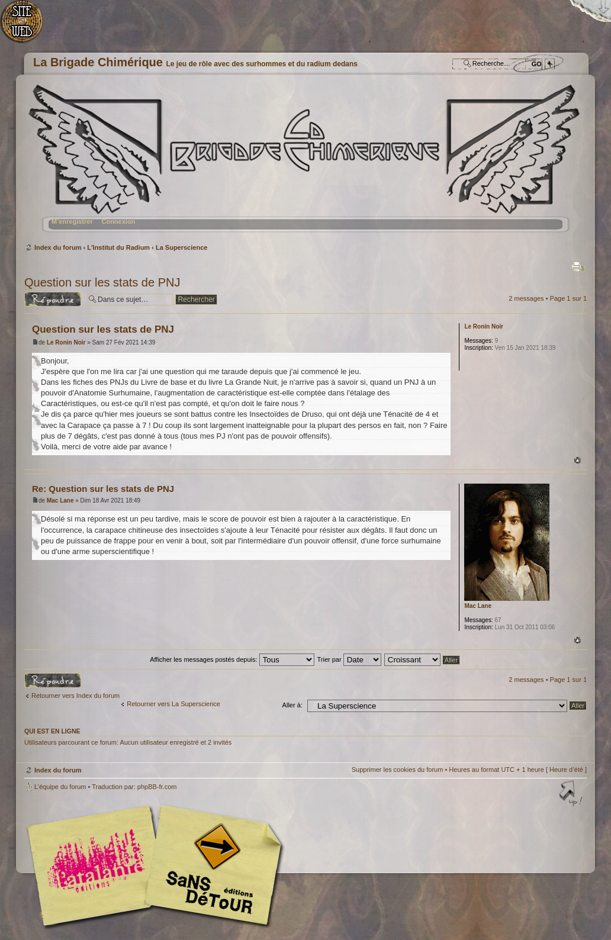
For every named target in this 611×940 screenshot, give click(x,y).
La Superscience (181, 247)
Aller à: (292, 705)
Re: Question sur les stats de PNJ (103, 489)
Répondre (52, 299)
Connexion (118, 221)
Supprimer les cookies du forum (397, 769)
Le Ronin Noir (66, 342)
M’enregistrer (72, 221)
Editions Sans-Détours (210, 867)
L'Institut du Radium (118, 247)
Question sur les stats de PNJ (102, 282)
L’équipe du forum (60, 786)
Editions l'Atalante (157, 865)
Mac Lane (60, 500)
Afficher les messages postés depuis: (232, 659)
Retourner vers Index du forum (75, 695)
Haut (577, 460)
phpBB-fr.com (157, 786)
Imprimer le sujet (578, 267)
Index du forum (304, 163)
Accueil (28, 27)
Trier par (349, 659)
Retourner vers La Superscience (173, 703)
